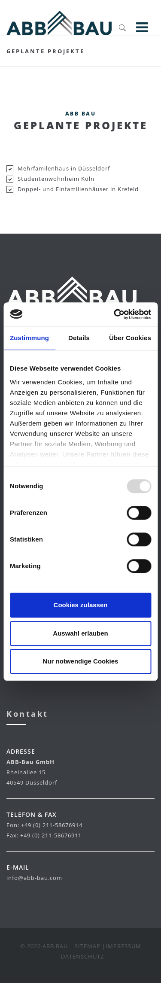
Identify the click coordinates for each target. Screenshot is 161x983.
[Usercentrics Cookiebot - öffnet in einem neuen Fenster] (114, 314)
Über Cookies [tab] (130, 337)
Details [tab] (79, 337)
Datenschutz (82, 956)
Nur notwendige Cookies (80, 661)
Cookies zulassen (81, 605)
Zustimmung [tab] (29, 337)
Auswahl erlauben (80, 633)
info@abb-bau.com (34, 878)
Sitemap (87, 946)
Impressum (123, 946)
